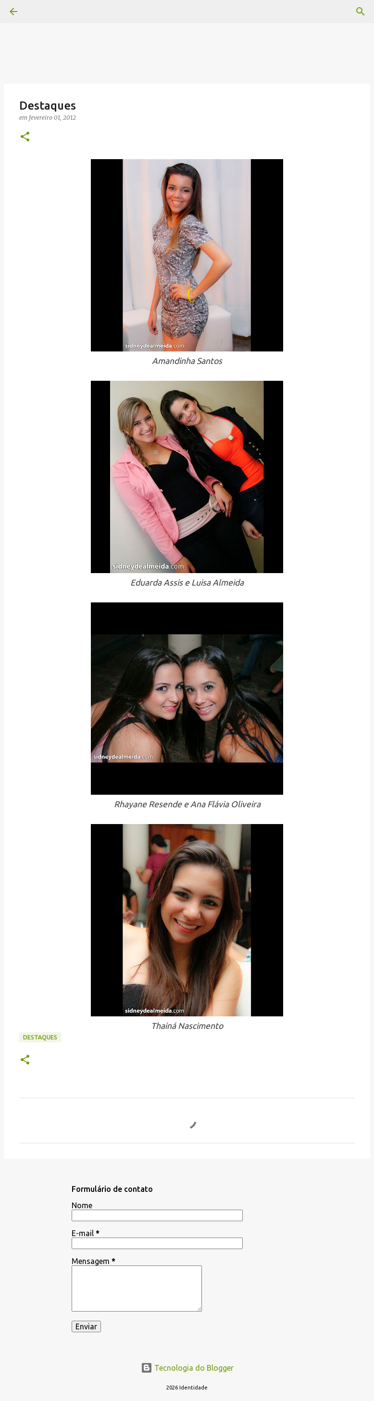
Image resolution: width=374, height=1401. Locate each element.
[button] (25, 137)
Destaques (40, 1037)
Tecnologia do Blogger (187, 1367)
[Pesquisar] (360, 11)
